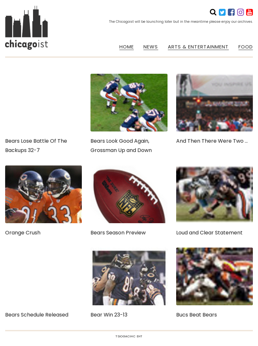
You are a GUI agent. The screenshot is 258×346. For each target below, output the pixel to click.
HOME (126, 47)
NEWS (150, 47)
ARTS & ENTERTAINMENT (198, 47)
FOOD (245, 47)
